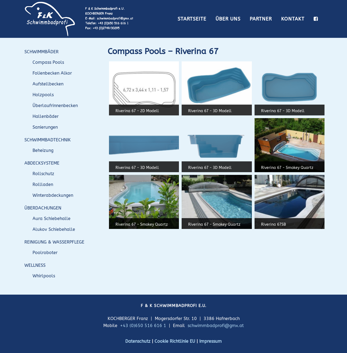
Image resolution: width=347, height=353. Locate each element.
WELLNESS (35, 265)
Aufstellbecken (48, 83)
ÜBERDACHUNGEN (42, 208)
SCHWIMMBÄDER (41, 51)
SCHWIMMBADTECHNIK (47, 139)
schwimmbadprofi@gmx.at (216, 325)
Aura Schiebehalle (51, 218)
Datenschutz (137, 341)
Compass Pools (48, 62)
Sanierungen (45, 127)
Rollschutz (43, 173)
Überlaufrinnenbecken (55, 105)
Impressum (210, 341)
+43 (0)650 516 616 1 (143, 325)
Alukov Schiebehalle (54, 229)
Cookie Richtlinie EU (175, 341)
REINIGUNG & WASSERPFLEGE (54, 242)
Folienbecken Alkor (52, 73)
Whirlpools (44, 275)
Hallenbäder (46, 116)
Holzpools (43, 94)
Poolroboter (45, 252)
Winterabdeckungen (53, 195)
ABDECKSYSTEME (41, 163)
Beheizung (43, 150)
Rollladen (43, 184)
